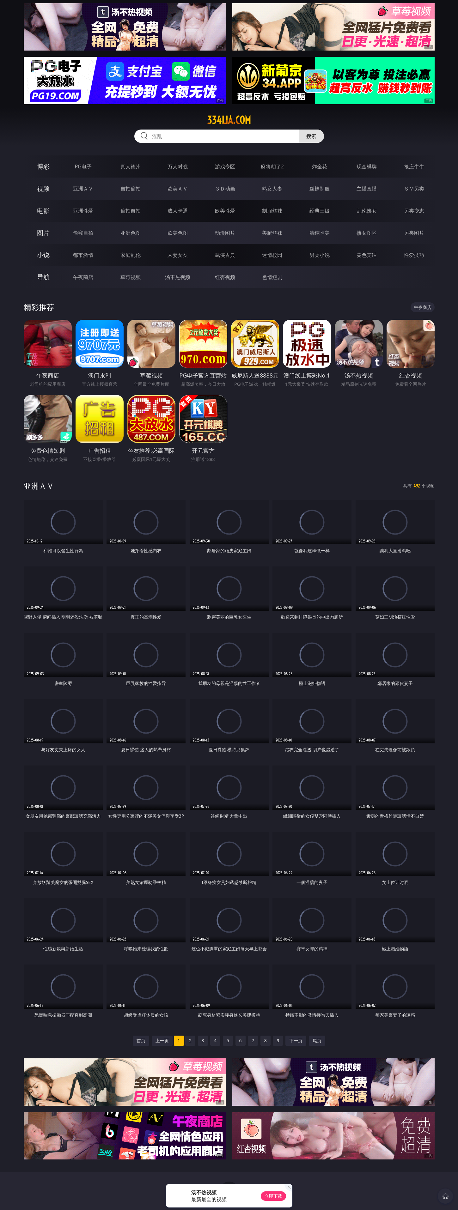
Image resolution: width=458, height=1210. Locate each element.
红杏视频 (225, 277)
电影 (43, 210)
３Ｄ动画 (225, 188)
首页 (141, 1041)
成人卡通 (178, 210)
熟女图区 (367, 232)
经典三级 (319, 210)
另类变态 (414, 210)
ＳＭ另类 (414, 188)
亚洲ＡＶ (83, 188)
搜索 (311, 136)
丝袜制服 (319, 188)
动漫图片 (225, 232)
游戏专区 (225, 166)
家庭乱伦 (130, 254)
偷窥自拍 (83, 232)
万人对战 (178, 166)
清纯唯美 (319, 232)
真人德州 (130, 166)
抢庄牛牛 (414, 166)
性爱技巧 (414, 254)
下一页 (295, 1041)
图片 (43, 232)
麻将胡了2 (272, 166)
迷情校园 (272, 254)
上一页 (162, 1041)
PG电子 (83, 166)
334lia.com (229, 120)
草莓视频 (130, 277)
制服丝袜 (272, 210)
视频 (43, 188)
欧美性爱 (225, 210)
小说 (43, 255)
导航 (43, 277)
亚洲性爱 (83, 210)
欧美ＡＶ (178, 188)
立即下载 (273, 1196)
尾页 (317, 1041)
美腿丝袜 (272, 232)
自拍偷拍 (130, 188)
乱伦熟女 (367, 210)
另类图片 (414, 232)
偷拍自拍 (130, 210)
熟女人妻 (272, 188)
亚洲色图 (130, 232)
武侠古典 (225, 254)
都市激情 (83, 254)
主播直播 (367, 188)
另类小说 (319, 254)
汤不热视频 (177, 277)
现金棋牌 (367, 166)
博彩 (43, 166)
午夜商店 (83, 277)
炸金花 (319, 166)
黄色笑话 (367, 254)
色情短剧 (272, 277)
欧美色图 (178, 232)
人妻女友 (178, 254)
